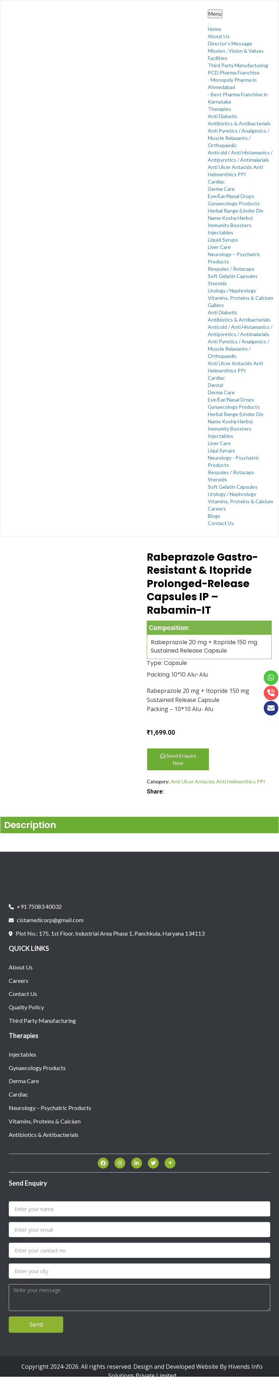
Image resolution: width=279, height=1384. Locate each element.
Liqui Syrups (221, 450)
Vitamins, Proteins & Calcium (240, 298)
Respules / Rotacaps (231, 269)
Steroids (217, 283)
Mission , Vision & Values (236, 51)
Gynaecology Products (234, 203)
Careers (217, 508)
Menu (215, 14)
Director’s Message (230, 43)
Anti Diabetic (223, 116)
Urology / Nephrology (232, 290)
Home (214, 29)
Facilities (217, 58)
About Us (219, 36)
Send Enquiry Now (178, 759)
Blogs (214, 516)
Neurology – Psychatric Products (50, 1107)
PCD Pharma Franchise (233, 72)
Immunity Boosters (229, 225)
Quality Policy (26, 1007)
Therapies (219, 109)
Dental (215, 385)
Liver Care (219, 247)
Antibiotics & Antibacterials (239, 123)
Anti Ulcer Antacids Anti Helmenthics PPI (218, 781)
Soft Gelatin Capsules (233, 276)
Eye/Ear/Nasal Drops (231, 196)
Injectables (220, 232)
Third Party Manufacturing (238, 65)
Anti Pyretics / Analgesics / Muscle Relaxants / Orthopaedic (238, 138)
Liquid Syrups (223, 240)
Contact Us (221, 523)
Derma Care (221, 189)
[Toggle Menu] (208, 23)
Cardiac (216, 181)
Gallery (216, 305)
